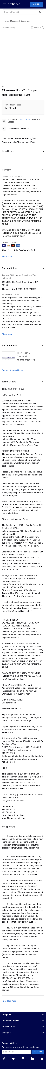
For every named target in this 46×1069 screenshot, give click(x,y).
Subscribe (37, 1051)
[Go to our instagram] (23, 1059)
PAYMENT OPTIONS (9, 242)
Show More (7, 256)
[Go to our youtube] (42, 1059)
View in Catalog (8, 28)
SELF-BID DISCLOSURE (10, 294)
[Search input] (20, 12)
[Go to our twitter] (13, 1059)
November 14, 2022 (13, 105)
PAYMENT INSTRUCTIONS (12, 176)
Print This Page (9, 1001)
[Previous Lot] (32, 27)
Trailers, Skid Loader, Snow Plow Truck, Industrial (20, 276)
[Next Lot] (43, 27)
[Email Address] (16, 1051)
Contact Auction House (12, 370)
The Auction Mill (24, 119)
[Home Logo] (14, 4)
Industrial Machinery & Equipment (16, 21)
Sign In (36, 4)
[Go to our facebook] (4, 1059)
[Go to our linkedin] (32, 1059)
